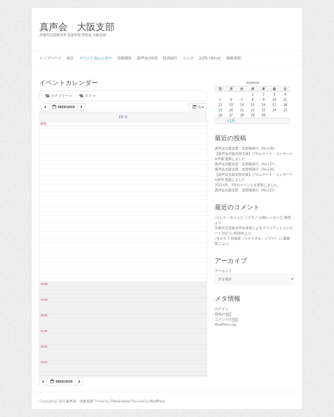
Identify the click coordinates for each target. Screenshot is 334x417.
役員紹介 (170, 58)
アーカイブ (223, 271)
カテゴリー (58, 96)
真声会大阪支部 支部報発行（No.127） (245, 164)
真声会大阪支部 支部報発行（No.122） (245, 190)
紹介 (70, 58)
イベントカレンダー (95, 58)
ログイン (221, 309)
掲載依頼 (233, 58)
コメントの (226, 319)
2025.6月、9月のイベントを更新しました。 (248, 185)
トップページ (50, 58)
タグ (87, 96)
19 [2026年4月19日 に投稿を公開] (220, 110)
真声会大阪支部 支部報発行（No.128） (245, 148)
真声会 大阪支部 (77, 27)
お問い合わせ (210, 58)
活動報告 (124, 58)
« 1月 (231, 120)
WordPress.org (225, 324)
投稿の (223, 314)
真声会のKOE (147, 58)
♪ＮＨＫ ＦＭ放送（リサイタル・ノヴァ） (246, 238)
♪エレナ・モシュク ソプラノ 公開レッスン (247, 217)
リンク (188, 58)
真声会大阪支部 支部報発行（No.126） (245, 169)
